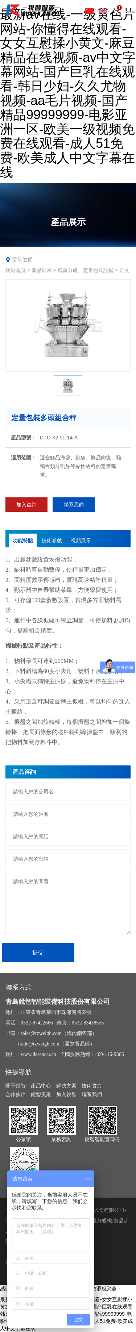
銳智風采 (41, 1094)
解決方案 (66, 1086)
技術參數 (52, 540)
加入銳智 (66, 1094)
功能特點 (23, 540)
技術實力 (92, 1086)
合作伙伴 (15, 1094)
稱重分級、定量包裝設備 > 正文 (93, 270)
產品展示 (42, 270)
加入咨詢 (26, 505)
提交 (38, 952)
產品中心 (41, 1086)
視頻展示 (81, 540)
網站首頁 (15, 270)
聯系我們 (73, 505)
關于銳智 (15, 1086)
